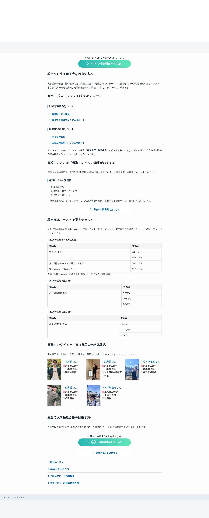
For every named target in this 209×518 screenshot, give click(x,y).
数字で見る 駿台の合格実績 (63, 483)
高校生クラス (55, 462)
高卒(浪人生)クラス (58, 469)
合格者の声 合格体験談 (60, 476)
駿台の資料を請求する (107, 453)
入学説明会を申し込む (107, 63)
